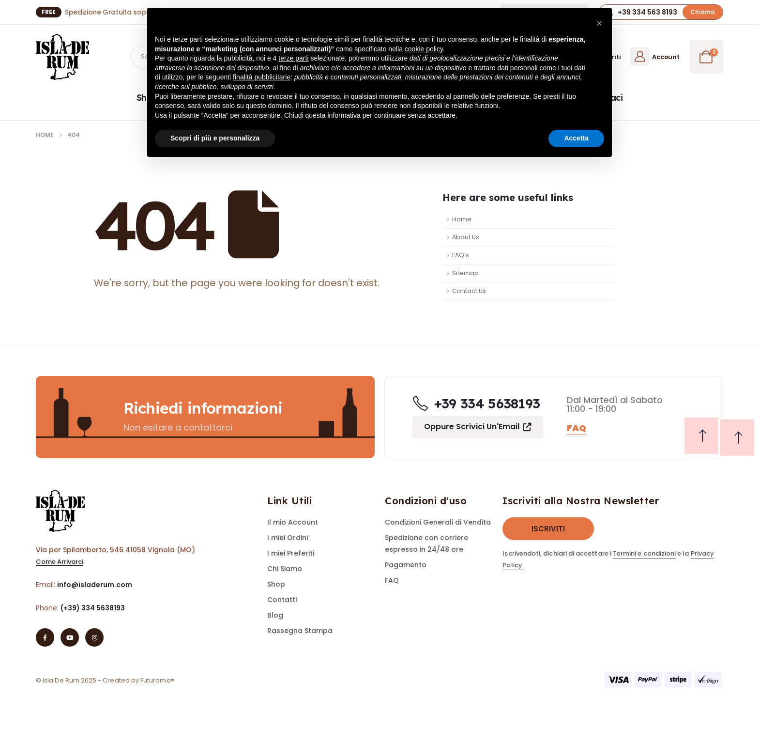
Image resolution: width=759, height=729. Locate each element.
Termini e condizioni (644, 553)
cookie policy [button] (424, 49)
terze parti (293, 58)
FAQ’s (460, 255)
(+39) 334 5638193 (93, 608)
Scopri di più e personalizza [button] (214, 138)
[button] (703, 12)
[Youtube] (70, 637)
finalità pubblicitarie (261, 77)
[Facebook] (45, 637)
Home (461, 219)
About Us (465, 237)
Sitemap (465, 273)
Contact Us (469, 291)
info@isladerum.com (94, 584)
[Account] (654, 56)
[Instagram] (94, 637)
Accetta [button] (576, 138)
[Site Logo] (62, 57)
